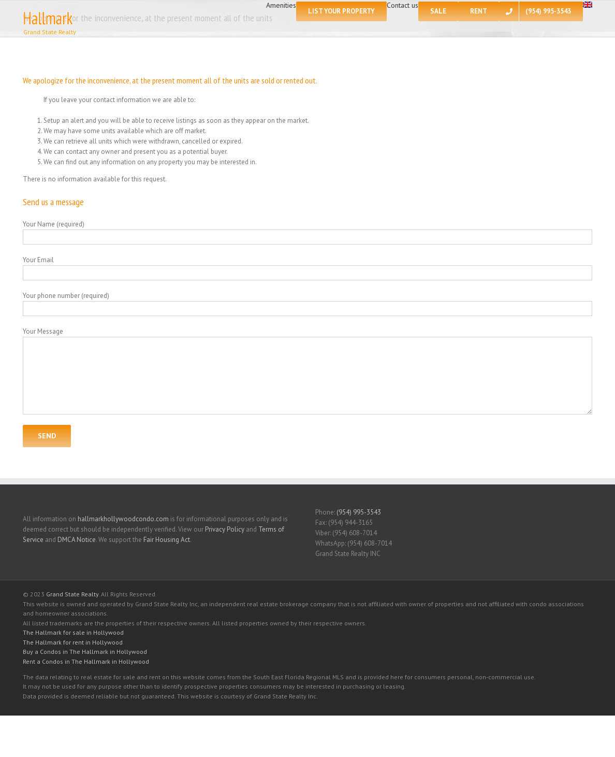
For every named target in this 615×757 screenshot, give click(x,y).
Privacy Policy (224, 529)
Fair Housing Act (166, 539)
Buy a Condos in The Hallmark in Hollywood (85, 651)
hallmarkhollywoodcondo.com (123, 519)
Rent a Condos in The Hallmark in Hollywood (86, 661)
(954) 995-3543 (358, 512)
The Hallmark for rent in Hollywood (73, 642)
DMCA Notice (76, 539)
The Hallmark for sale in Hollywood (73, 632)
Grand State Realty (72, 594)
